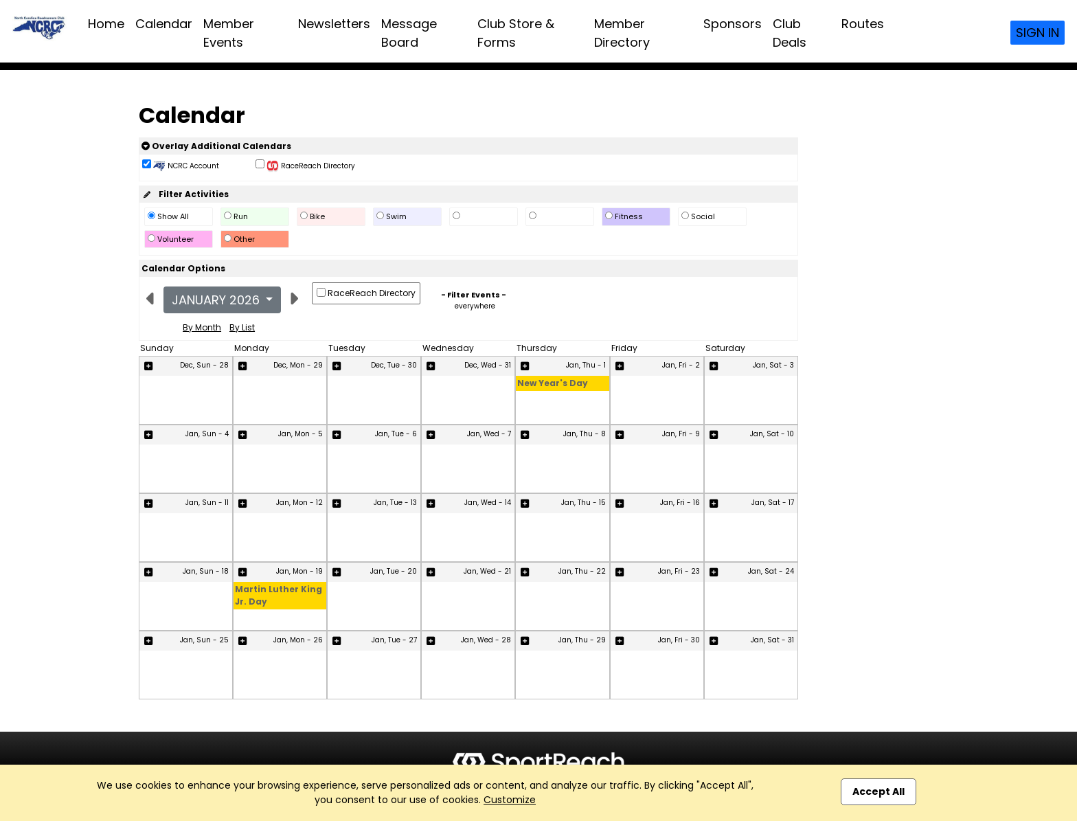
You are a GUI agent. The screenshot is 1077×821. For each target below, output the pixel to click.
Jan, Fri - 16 (680, 502)
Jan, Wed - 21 (487, 571)
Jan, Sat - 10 (772, 434)
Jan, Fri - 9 (681, 434)
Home (106, 23)
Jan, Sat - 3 (773, 365)
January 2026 (217, 299)
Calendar (163, 23)
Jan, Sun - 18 (206, 571)
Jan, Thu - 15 (583, 502)
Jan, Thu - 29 (582, 640)
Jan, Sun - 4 (207, 434)
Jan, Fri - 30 (679, 640)
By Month (202, 327)
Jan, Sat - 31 (772, 640)
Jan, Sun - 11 (207, 502)
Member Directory (622, 33)
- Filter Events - (473, 294)
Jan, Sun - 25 (204, 640)
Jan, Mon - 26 (298, 640)
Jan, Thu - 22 (582, 571)
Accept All (878, 791)
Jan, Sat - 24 (771, 571)
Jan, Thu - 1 (586, 365)
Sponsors (732, 23)
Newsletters (334, 23)
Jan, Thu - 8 (584, 434)
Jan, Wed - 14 (487, 502)
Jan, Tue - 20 (393, 571)
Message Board (409, 33)
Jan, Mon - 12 (299, 502)
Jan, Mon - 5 (300, 434)
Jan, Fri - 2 (681, 365)
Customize (510, 800)
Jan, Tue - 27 (394, 640)
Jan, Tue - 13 (395, 502)
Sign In (1037, 32)
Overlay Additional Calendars (216, 146)
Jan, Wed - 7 (489, 434)
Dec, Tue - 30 (394, 365)
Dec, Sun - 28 (204, 365)
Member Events (228, 33)
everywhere (475, 306)
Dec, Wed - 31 (487, 365)
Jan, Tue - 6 (396, 434)
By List (242, 327)
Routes (862, 23)
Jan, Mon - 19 (299, 571)
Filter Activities (185, 194)
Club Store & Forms (515, 33)
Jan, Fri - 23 (679, 571)
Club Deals (789, 33)
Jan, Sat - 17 (772, 502)
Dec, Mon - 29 (298, 365)
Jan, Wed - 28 (486, 640)
